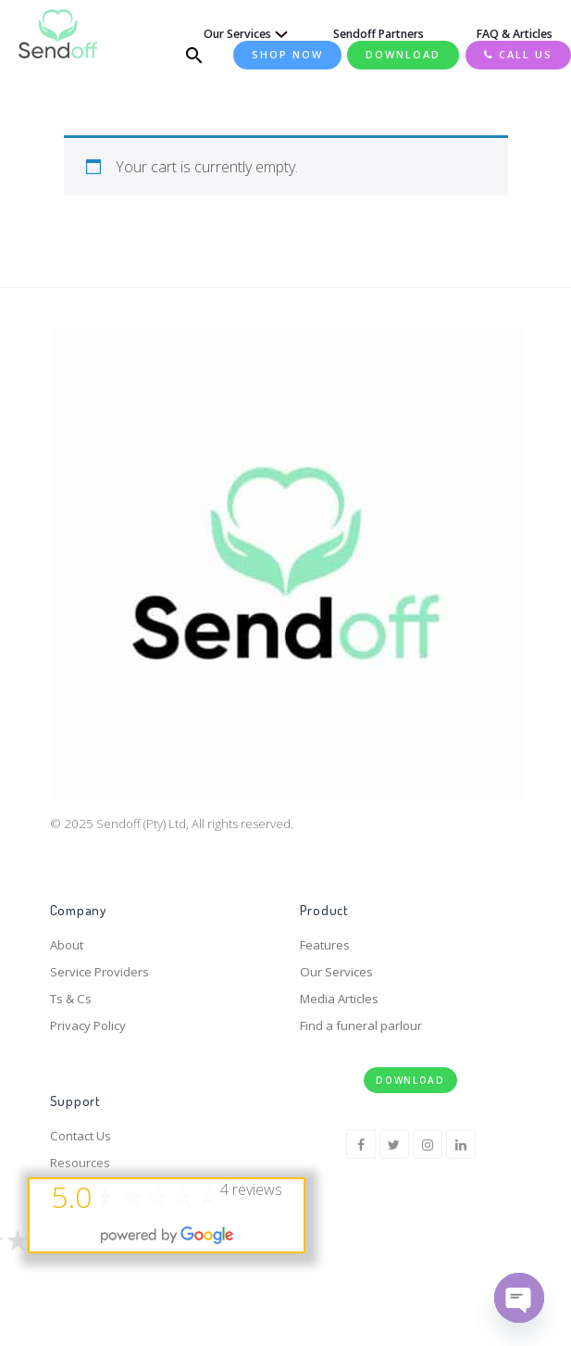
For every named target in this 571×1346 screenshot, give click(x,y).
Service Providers (99, 971)
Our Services (336, 971)
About (66, 945)
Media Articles (339, 998)
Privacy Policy (88, 1025)
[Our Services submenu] (277, 34)
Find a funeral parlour (361, 1025)
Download (410, 1080)
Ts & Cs (71, 998)
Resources (80, 1162)
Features (325, 945)
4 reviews (251, 1189)
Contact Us (80, 1135)
